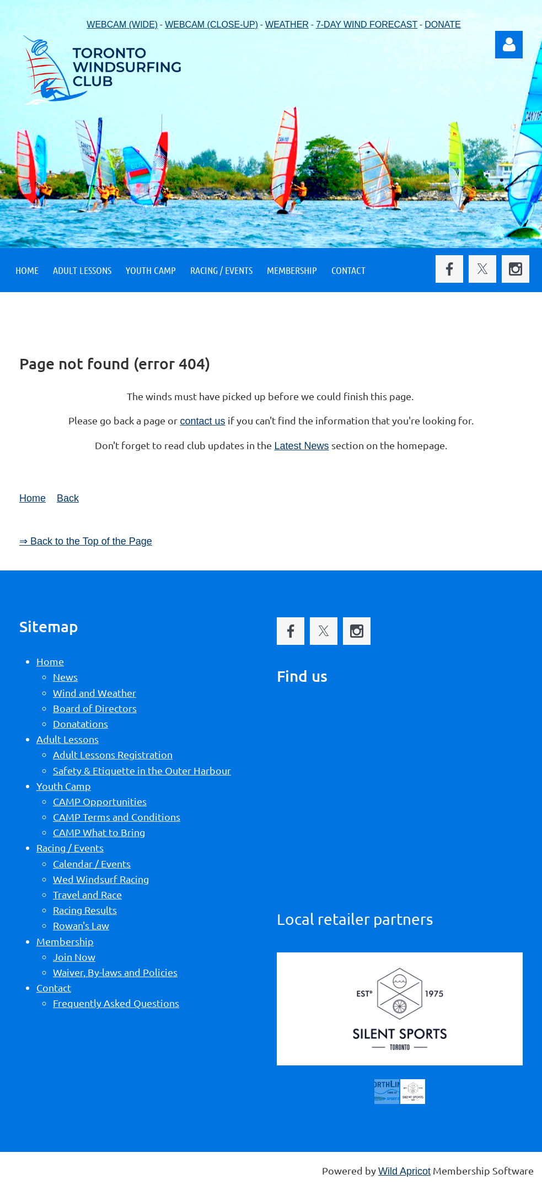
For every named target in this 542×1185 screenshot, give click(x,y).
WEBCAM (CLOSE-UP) (211, 24)
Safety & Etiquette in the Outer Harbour (142, 770)
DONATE (442, 24)
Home (32, 498)
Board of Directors (95, 708)
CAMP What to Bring (99, 832)
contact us (202, 421)
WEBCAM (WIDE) (122, 24)
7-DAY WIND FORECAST (366, 24)
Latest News (301, 445)
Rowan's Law (81, 925)
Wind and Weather (94, 692)
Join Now (74, 956)
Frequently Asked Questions (116, 1003)
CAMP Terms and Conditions (116, 816)
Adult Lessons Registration (113, 754)
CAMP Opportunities (100, 801)
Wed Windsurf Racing (101, 879)
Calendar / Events (92, 863)
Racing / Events (70, 847)
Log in (509, 44)
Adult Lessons (67, 739)
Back (68, 498)
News (65, 676)
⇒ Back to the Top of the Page (85, 541)
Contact (53, 987)
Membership (65, 941)
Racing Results (85, 909)
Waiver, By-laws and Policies (115, 972)
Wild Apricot (404, 1171)
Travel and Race (87, 894)
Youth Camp (63, 785)
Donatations (80, 723)
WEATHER (287, 24)
